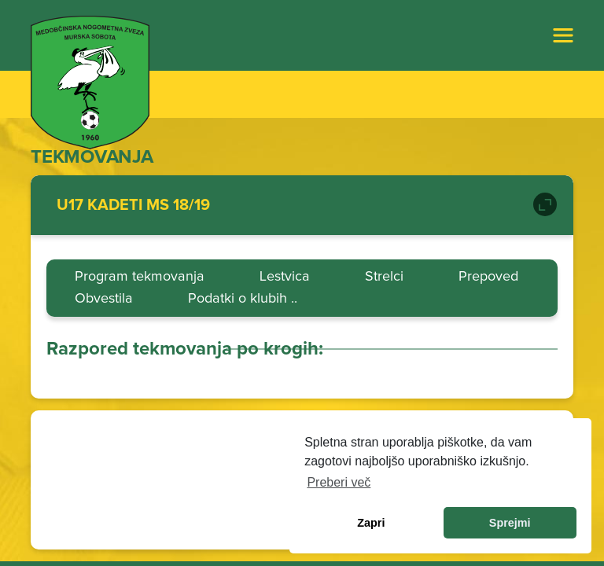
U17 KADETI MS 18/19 (133, 205)
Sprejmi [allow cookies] (510, 522)
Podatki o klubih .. (242, 298)
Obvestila (104, 298)
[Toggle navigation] (563, 35)
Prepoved (488, 277)
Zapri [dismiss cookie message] (371, 522)
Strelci (384, 277)
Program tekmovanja (139, 277)
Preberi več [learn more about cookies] (338, 482)
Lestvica (285, 277)
